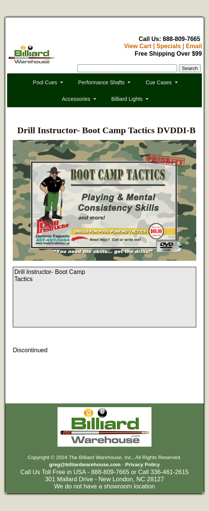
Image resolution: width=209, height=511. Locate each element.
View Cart (137, 46)
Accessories (76, 99)
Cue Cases (158, 82)
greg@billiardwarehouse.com (85, 464)
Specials (168, 46)
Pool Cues (45, 82)
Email (194, 46)
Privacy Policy (142, 464)
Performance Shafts (101, 82)
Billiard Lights (126, 99)
